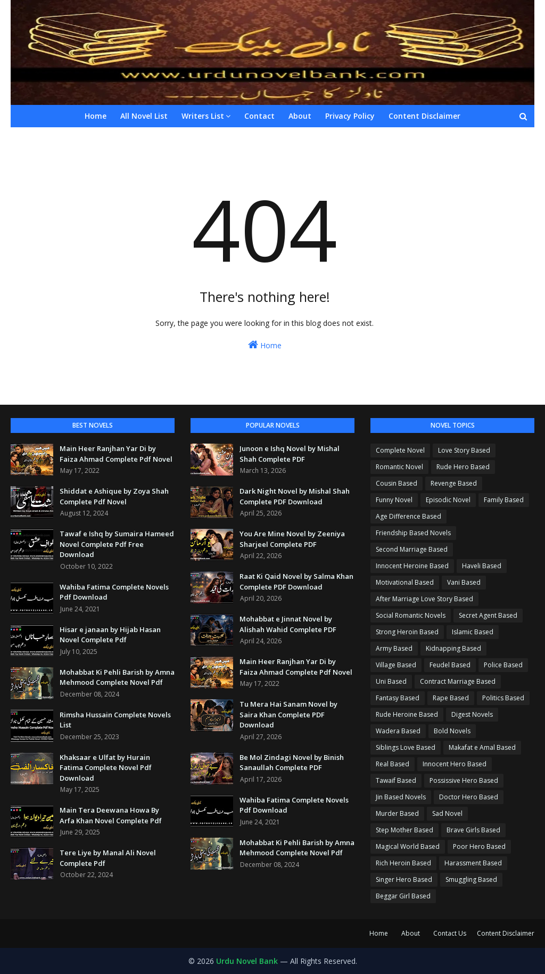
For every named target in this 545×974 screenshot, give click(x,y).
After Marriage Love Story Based (424, 598)
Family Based (504, 499)
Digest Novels (472, 714)
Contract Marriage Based (458, 681)
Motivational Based (405, 582)
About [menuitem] (299, 116)
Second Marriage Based (412, 549)
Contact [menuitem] (259, 116)
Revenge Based (454, 483)
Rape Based (451, 697)
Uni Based (391, 681)
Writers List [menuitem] (202, 116)
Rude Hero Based (463, 466)
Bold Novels (452, 730)
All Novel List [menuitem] (144, 116)
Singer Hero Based (404, 879)
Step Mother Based (404, 829)
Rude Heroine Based (407, 714)
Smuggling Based (471, 879)
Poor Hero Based (479, 846)
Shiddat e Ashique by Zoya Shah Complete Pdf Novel (114, 496)
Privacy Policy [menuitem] (350, 116)
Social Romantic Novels (410, 615)
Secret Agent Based (488, 615)
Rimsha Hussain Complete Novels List (115, 720)
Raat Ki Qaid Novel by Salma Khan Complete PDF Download (296, 581)
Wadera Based (398, 730)
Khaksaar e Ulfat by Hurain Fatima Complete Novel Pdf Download (106, 767)
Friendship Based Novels (413, 532)
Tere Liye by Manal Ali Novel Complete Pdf (108, 858)
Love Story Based (464, 450)
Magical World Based (408, 846)
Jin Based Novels (401, 796)
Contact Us (449, 933)
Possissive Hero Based (464, 780)
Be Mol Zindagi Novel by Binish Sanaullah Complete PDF (292, 762)
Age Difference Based (408, 516)
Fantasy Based (397, 697)
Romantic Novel (399, 466)
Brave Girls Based (473, 829)
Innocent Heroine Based (412, 565)
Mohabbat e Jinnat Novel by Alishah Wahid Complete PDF (288, 624)
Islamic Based (472, 631)
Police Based (503, 664)
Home (265, 344)
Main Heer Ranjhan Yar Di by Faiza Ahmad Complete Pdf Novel (116, 454)
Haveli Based (481, 565)
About (410, 933)
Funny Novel (394, 499)
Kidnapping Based (453, 648)
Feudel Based (450, 664)
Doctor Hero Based (468, 796)
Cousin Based (396, 483)
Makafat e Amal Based (482, 747)
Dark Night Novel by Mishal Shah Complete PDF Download (295, 496)
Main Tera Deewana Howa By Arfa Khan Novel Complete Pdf (111, 815)
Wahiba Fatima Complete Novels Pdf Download (114, 592)
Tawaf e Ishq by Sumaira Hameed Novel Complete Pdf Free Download (117, 544)
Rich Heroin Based (403, 862)
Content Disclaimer (505, 933)
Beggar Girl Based (403, 896)
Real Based (392, 763)
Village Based (396, 664)
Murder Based (397, 813)
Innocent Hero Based (454, 763)
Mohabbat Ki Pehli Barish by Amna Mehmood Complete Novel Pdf (117, 677)
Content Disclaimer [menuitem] (424, 116)
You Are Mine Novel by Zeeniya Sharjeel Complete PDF (292, 539)
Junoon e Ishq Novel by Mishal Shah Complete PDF (290, 454)
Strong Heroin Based (407, 631)
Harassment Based (473, 862)
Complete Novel (400, 450)
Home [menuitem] (95, 116)
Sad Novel (447, 813)
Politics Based (503, 697)
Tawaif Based (396, 780)
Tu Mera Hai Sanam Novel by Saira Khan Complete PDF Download (288, 714)
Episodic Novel (448, 499)
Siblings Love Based (405, 747)
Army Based (394, 648)
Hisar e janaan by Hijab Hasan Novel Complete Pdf (110, 635)
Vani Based (464, 582)
